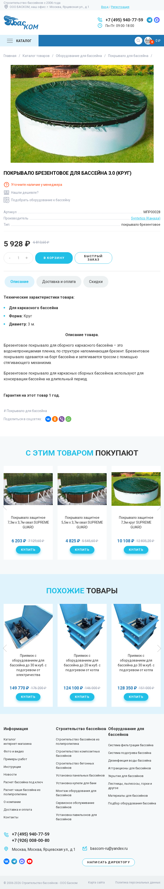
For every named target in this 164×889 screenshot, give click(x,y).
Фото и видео (14, 751)
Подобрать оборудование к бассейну (40, 200)
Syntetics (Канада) (145, 218)
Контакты (11, 817)
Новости (10, 774)
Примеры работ (15, 759)
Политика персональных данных (137, 882)
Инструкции (12, 767)
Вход (104, 7)
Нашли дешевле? (25, 192)
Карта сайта (96, 882)
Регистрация (120, 7)
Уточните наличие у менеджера (36, 185)
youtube (30, 861)
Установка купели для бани (76, 783)
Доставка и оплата (18, 809)
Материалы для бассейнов (128, 795)
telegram (149, 20)
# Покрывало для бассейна (25, 411)
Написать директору (108, 862)
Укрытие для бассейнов (126, 776)
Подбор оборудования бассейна (132, 803)
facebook (6, 861)
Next (159, 507)
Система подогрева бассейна (129, 753)
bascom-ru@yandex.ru (109, 848)
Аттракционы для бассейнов (129, 768)
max (157, 20)
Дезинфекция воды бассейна (129, 760)
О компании (12, 802)
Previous (5, 507)
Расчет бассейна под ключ (23, 782)
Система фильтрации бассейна (130, 745)
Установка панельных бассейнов (80, 775)
